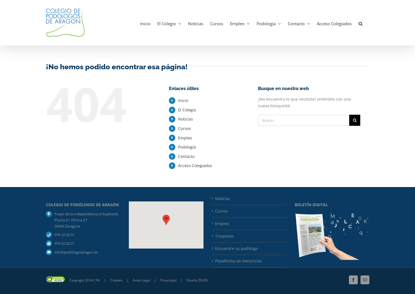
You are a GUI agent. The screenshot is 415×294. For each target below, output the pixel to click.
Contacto (186, 156)
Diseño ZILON (197, 280)
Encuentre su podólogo (236, 248)
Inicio (183, 100)
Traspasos (224, 236)
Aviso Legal (141, 280)
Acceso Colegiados (195, 165)
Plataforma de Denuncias (238, 261)
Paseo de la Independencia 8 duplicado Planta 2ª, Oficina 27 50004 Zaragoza (86, 220)
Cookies (116, 280)
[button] (360, 22)
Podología (187, 147)
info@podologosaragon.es (76, 252)
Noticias (185, 119)
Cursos (184, 128)
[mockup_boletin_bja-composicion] (332, 215)
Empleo (185, 137)
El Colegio (187, 110)
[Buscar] (354, 120)
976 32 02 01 (64, 234)
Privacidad (168, 280)
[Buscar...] (303, 120)
